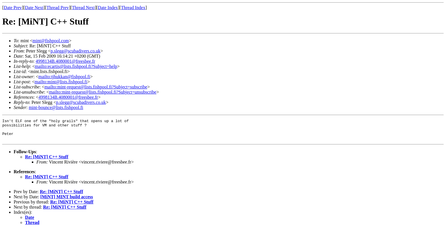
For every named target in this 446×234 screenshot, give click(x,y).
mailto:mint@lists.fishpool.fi (60, 81)
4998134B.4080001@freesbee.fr (65, 61)
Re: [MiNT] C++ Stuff (46, 161)
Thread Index (133, 7)
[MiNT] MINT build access (66, 201)
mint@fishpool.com (50, 40)
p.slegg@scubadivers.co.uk (75, 51)
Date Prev (13, 7)
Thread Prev (57, 7)
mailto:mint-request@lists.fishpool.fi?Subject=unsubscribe (102, 92)
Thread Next (83, 7)
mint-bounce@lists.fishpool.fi (56, 107)
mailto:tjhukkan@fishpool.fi (64, 76)
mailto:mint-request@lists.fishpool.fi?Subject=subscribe (95, 86)
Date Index (108, 7)
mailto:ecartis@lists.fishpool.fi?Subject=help (76, 66)
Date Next (34, 7)
